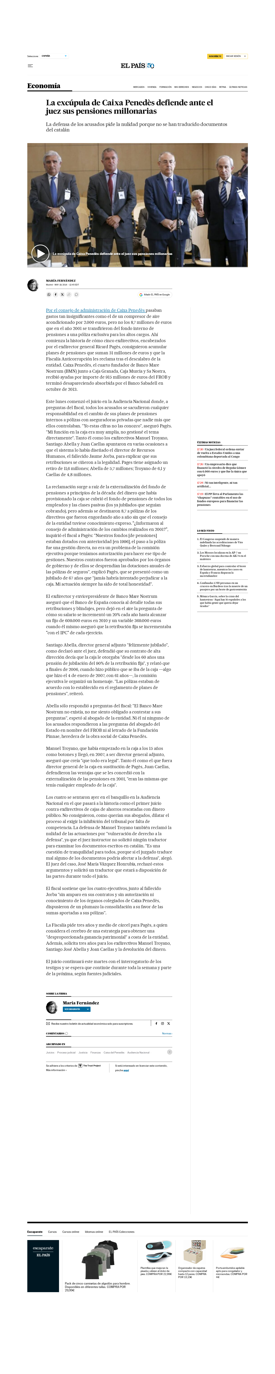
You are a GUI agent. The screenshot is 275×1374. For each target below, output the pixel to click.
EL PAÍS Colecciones (121, 1231)
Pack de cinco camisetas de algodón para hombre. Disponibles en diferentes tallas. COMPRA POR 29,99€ (97, 1287)
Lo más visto (205, 530)
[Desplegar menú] (30, 66)
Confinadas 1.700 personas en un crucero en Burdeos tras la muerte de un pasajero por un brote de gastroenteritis (223, 586)
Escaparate (34, 1231)
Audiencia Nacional (138, 1052)
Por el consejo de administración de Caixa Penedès (96, 310)
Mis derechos (181, 87)
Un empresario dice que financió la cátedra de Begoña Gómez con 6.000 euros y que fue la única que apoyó (222, 470)
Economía (44, 86)
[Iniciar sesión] (236, 56)
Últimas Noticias (238, 87)
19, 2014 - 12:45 (67, 285)
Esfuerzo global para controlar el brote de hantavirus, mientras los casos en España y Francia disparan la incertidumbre (223, 571)
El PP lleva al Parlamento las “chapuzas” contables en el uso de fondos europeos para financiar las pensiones (220, 499)
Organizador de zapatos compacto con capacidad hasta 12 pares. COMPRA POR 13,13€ (192, 1273)
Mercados (138, 87)
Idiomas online (94, 1231)
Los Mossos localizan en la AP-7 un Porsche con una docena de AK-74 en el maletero (223, 556)
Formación (165, 87)
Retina (222, 87)
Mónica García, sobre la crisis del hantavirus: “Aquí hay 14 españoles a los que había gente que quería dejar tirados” (223, 601)
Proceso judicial (66, 1052)
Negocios (197, 87)
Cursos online (70, 1231)
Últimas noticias (208, 442)
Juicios (50, 1052)
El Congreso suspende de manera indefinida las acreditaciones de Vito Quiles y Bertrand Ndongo (221, 542)
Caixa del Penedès (114, 1052)
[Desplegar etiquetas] (169, 1052)
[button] (137, 205)
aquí (126, 1070)
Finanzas (96, 1052)
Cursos (52, 1231)
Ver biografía (77, 1009)
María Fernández (61, 280)
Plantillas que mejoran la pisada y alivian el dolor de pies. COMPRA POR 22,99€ (156, 1271)
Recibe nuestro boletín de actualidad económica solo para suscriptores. (92, 1023)
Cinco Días (210, 87)
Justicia (82, 1052)
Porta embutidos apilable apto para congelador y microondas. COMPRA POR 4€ (231, 1273)
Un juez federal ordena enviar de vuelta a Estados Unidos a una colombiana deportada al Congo (220, 453)
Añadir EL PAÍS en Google (157, 294)
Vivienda (152, 87)
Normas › (167, 1033)
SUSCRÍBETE (215, 56)
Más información (56, 1070)
